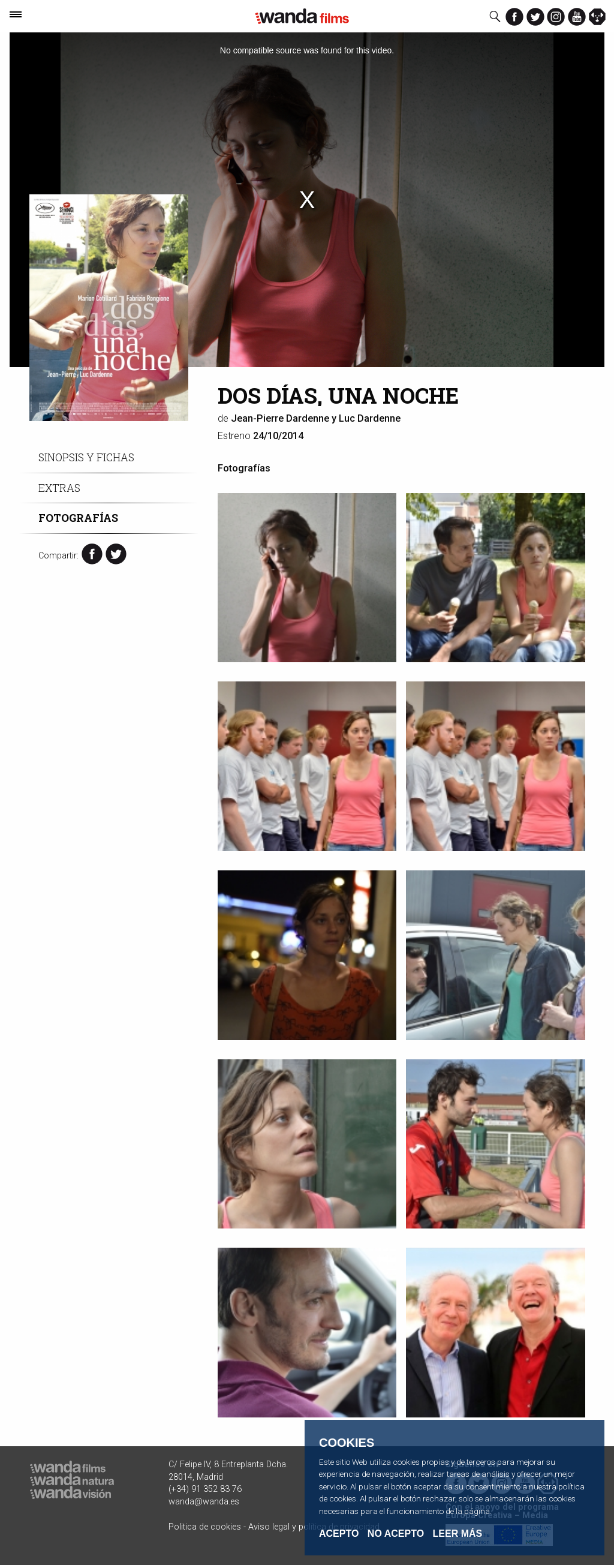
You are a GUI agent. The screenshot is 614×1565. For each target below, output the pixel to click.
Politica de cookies (204, 1527)
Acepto (339, 1534)
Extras (59, 488)
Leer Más (458, 1533)
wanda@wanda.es (203, 1502)
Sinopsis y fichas (86, 457)
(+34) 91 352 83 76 (205, 1489)
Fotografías (78, 518)
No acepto (396, 1534)
